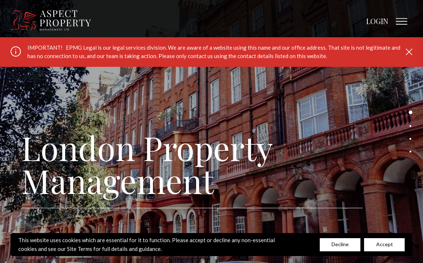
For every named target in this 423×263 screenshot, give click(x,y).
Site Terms (79, 248)
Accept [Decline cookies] (384, 244)
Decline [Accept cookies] (340, 244)
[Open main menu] (401, 22)
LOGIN (377, 21)
